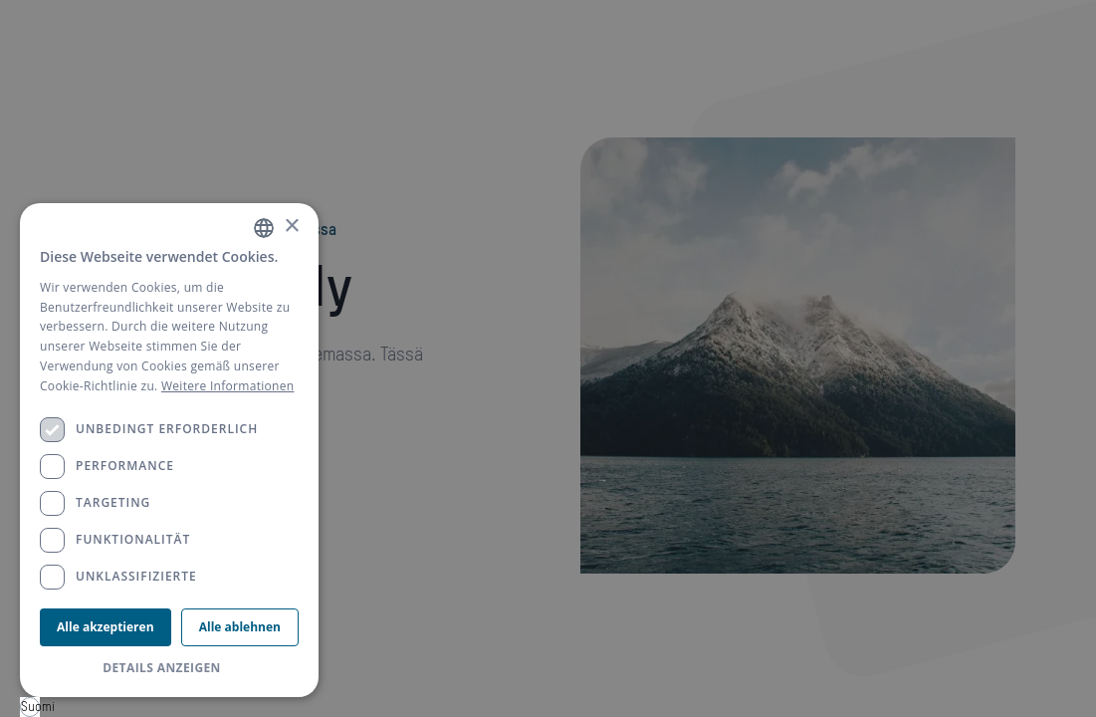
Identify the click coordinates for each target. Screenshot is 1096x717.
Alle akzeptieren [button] (105, 626)
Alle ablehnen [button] (240, 626)
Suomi (30, 706)
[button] (169, 668)
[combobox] (30, 707)
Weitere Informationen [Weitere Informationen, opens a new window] (228, 385)
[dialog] (169, 450)
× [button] (291, 226)
